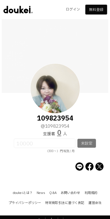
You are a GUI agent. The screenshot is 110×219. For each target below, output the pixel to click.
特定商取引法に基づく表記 (64, 202)
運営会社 (94, 202)
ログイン (73, 9)
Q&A (52, 192)
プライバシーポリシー (25, 202)
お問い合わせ (70, 192)
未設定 (86, 143)
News (41, 192)
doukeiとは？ (23, 192)
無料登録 (96, 9)
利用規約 (90, 192)
